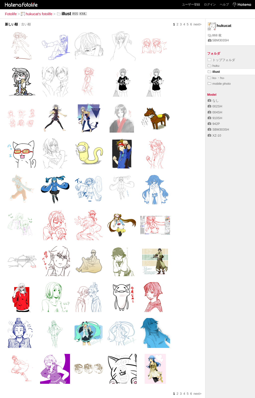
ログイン (210, 4)
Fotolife (11, 14)
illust (214, 72)
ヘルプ (224, 4)
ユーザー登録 (191, 4)
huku (213, 66)
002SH (215, 106)
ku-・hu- (216, 78)
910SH (215, 118)
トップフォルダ (221, 60)
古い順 (26, 24)
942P (214, 124)
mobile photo (219, 83)
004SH (215, 112)
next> (197, 24)
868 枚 (215, 35)
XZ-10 (214, 135)
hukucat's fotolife (37, 14)
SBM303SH (218, 40)
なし (213, 100)
